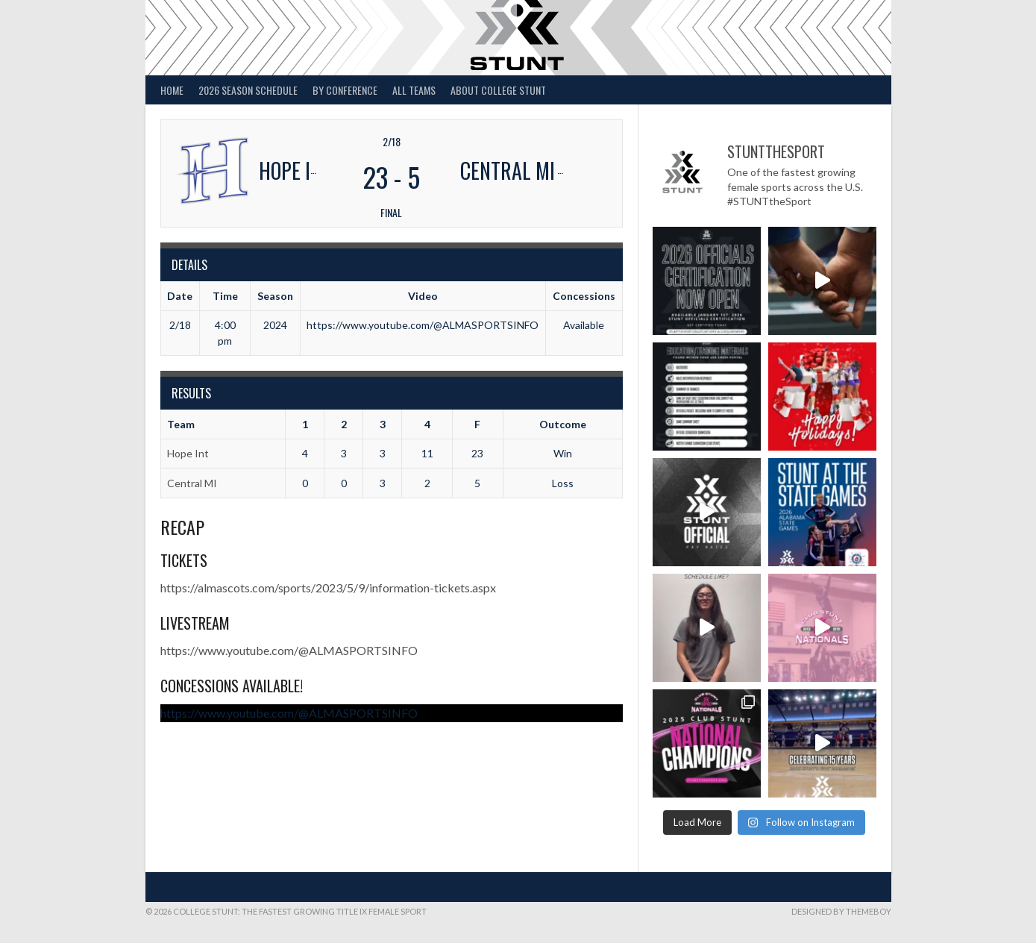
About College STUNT (498, 90)
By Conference (345, 90)
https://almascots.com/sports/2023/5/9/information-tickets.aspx (328, 587)
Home (171, 90)
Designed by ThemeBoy (841, 911)
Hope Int (188, 453)
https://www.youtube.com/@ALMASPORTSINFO (289, 650)
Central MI (192, 483)
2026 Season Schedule (248, 90)
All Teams (414, 90)
